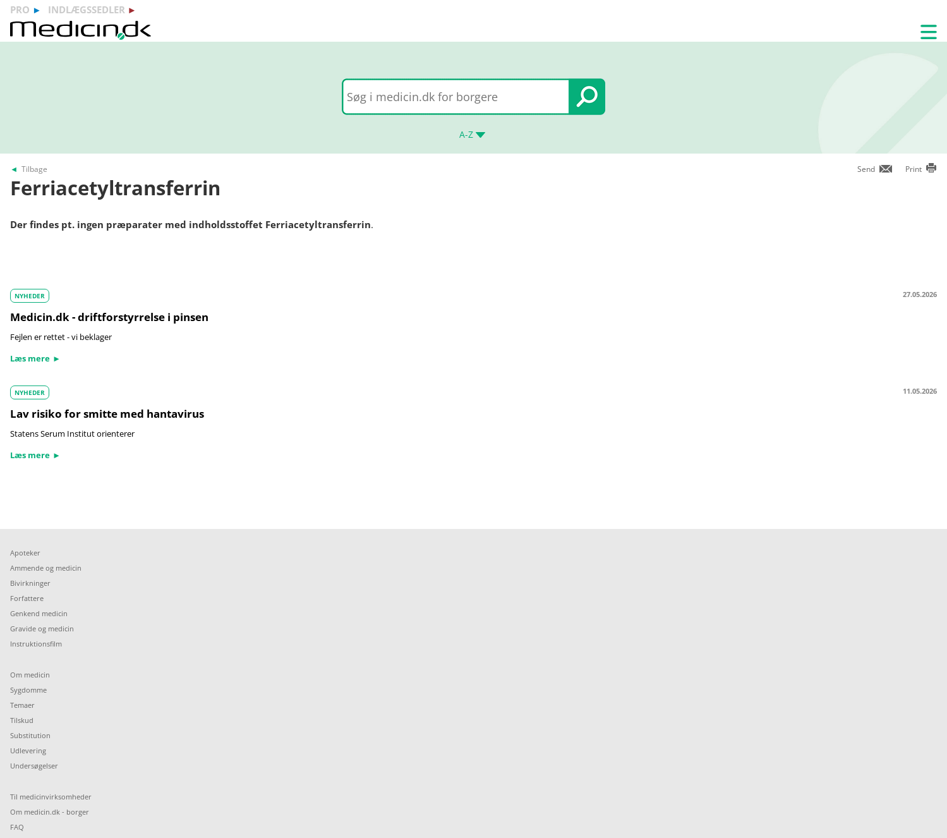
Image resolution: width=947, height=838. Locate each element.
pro (20, 9)
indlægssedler (86, 9)
